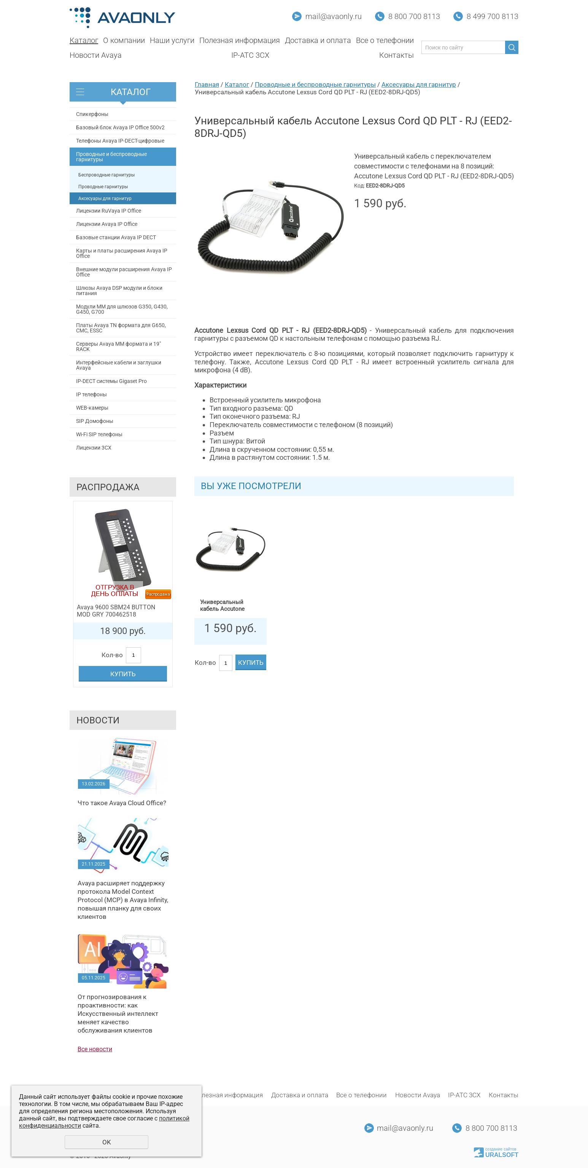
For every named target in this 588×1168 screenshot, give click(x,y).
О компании (124, 40)
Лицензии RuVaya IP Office (108, 211)
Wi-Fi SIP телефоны (99, 434)
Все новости (95, 1049)
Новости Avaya (96, 55)
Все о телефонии (385, 40)
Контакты (396, 55)
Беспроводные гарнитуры (106, 175)
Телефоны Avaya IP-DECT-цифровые (120, 141)
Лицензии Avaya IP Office (106, 224)
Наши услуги (172, 40)
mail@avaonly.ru (333, 16)
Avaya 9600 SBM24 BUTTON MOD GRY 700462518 (116, 611)
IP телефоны (91, 394)
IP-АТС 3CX (250, 55)
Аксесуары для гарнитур (105, 198)
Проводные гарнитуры (103, 186)
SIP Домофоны (94, 421)
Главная (207, 84)
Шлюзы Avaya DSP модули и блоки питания (119, 290)
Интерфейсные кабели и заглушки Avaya (118, 365)
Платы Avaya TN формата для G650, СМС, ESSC (121, 328)
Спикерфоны (92, 114)
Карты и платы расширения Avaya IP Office (121, 253)
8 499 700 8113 (492, 16)
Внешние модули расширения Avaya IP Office (124, 272)
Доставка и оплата (318, 40)
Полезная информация (239, 40)
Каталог (84, 40)
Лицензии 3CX (93, 448)
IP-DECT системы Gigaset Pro (111, 381)
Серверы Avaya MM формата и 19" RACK (118, 346)
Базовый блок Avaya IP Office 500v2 (120, 127)
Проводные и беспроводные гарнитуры (111, 156)
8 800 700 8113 (414, 16)
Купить (123, 674)
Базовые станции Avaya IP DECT (116, 237)
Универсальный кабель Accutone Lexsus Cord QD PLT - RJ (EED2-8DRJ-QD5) (227, 606)
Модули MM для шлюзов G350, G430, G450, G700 (122, 309)
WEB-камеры (92, 408)
